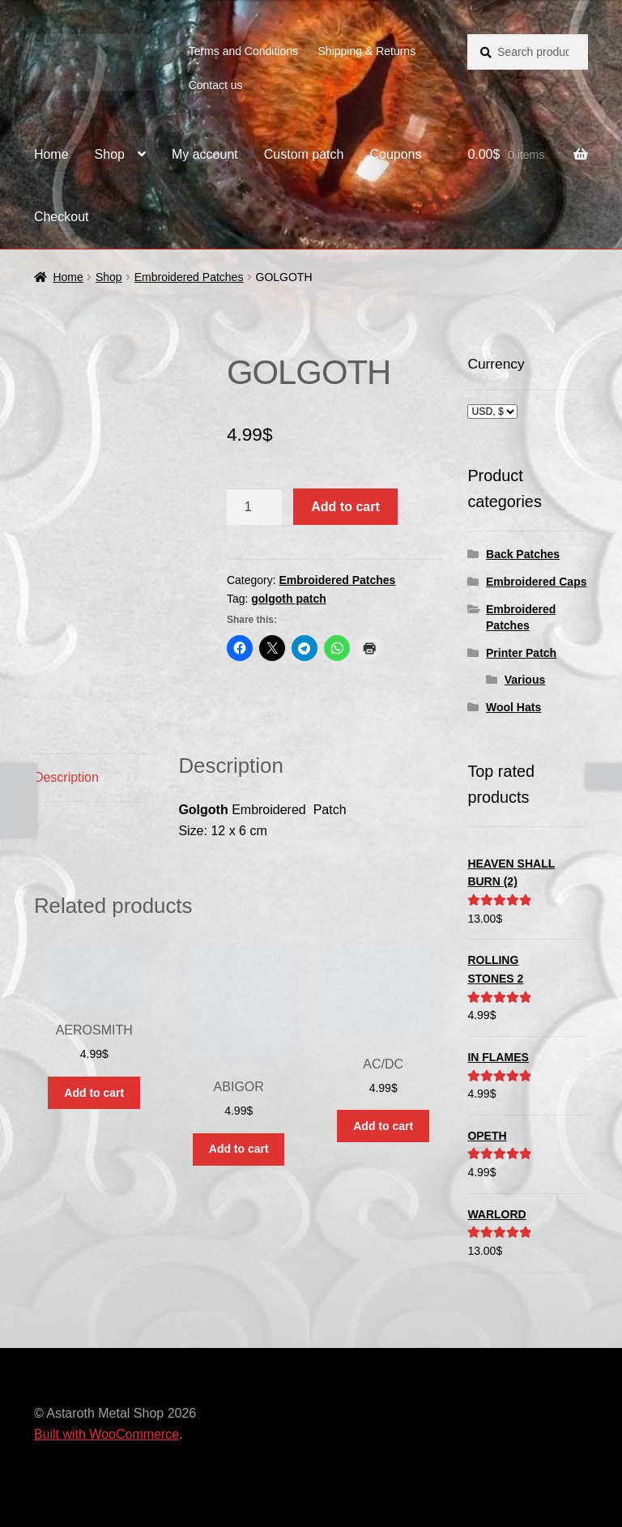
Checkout (61, 217)
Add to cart (345, 507)
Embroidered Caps (536, 581)
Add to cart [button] (94, 1092)
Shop (110, 154)
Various (525, 679)
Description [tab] (66, 777)
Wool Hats (513, 707)
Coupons (395, 154)
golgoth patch (288, 598)
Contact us (216, 85)
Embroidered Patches (189, 277)
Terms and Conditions (243, 51)
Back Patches (523, 554)
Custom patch (304, 154)
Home (51, 154)
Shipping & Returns (367, 51)
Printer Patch (521, 652)
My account (205, 154)
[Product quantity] (254, 507)
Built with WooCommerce (106, 1434)
